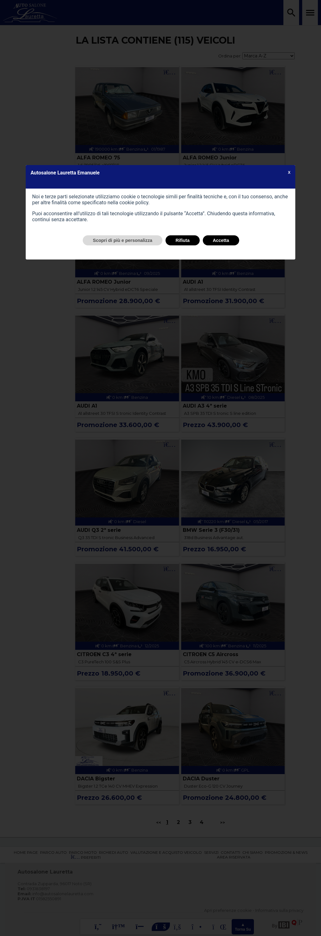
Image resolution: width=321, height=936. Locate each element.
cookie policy (133, 203)
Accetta (221, 240)
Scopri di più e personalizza (122, 240)
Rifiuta (183, 240)
